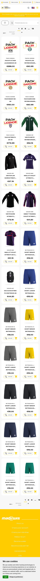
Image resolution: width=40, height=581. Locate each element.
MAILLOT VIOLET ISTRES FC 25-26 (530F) (10, 255)
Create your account (20, 528)
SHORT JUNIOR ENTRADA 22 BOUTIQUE (29, 293)
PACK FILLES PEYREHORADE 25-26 (29, 63)
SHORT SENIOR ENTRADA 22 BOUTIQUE (30, 255)
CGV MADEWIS (20, 551)
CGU (20, 556)
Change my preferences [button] (16, 577)
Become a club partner (20, 546)
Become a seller (20, 541)
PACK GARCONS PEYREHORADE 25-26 (29, 101)
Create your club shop (20, 532)
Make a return (20, 537)
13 (33, 29)
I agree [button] (5, 577)
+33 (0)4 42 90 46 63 (26, 2)
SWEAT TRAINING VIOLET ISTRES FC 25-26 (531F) (29, 216)
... (29, 29)
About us (20, 523)
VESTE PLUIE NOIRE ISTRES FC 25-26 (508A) (10, 178)
